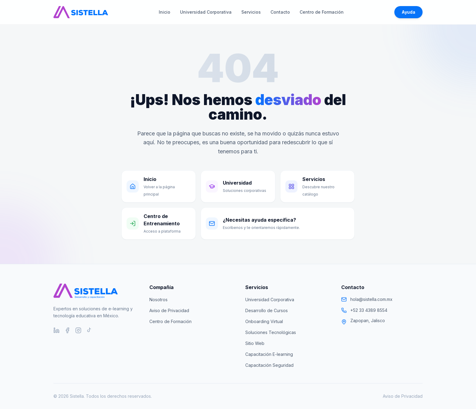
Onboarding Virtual (264, 321)
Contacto (280, 12)
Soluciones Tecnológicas (270, 332)
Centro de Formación (322, 12)
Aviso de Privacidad (169, 310)
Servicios (251, 12)
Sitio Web (254, 343)
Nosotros (158, 299)
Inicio (164, 12)
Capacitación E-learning (269, 354)
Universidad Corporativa (206, 12)
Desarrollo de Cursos (266, 310)
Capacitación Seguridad (269, 365)
